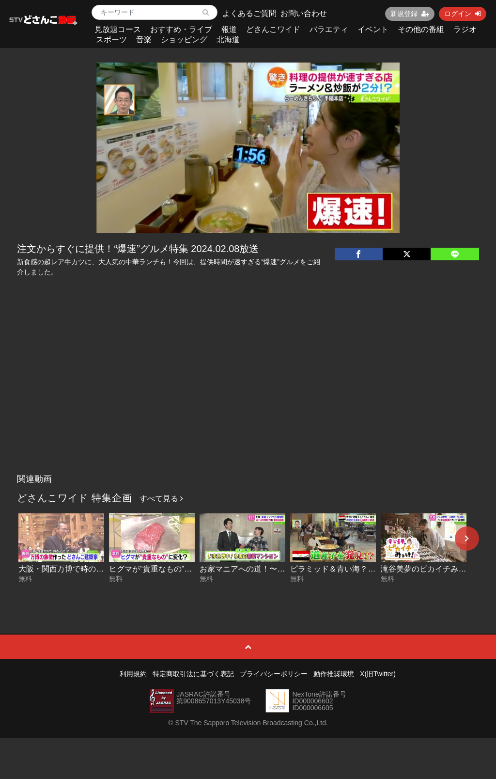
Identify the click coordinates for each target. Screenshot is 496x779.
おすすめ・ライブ (181, 29)
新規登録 (409, 13)
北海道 (228, 39)
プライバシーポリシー (274, 674)
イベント (372, 29)
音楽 (144, 39)
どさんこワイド (273, 29)
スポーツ (111, 39)
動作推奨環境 (333, 674)
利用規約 (133, 674)
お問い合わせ (303, 13)
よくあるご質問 (249, 13)
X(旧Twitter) (378, 674)
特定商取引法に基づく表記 (193, 674)
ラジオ (465, 29)
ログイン (462, 13)
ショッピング (184, 39)
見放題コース (117, 29)
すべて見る (161, 498)
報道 (229, 29)
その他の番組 (421, 29)
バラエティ (329, 29)
